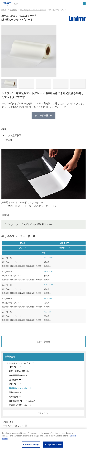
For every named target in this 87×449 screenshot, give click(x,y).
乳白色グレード (16, 380)
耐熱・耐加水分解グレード (21, 371)
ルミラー (19, 363)
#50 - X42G (48, 258)
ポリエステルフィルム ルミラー (33, 10)
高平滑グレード (16, 397)
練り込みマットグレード (20, 388)
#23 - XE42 (48, 272)
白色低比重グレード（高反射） (23, 401)
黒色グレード (15, 384)
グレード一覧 (42, 115)
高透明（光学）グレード (20, 405)
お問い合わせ (44, 342)
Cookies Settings (31, 445)
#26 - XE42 (48, 285)
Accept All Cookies (53, 445)
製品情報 (13, 10)
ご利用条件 (8, 422)
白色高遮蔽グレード (18, 376)
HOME (3, 10)
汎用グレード (15, 367)
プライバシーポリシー (13, 426)
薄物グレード (15, 393)
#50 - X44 (48, 312)
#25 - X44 (48, 299)
